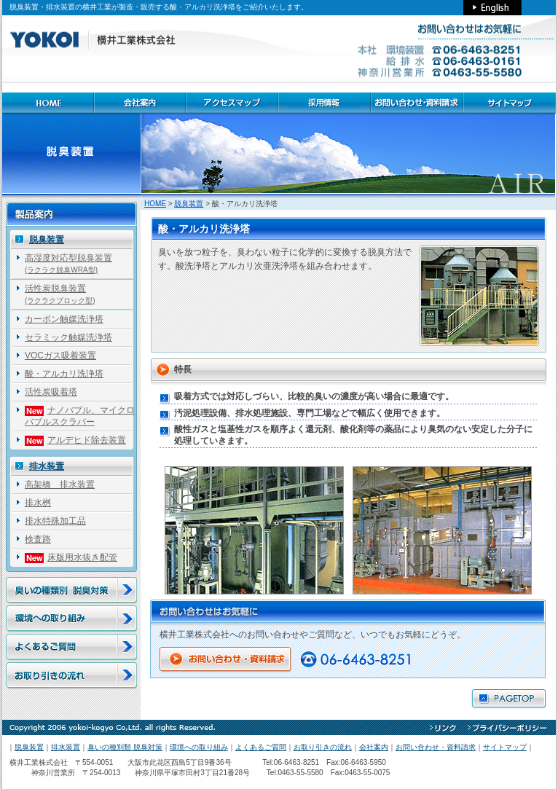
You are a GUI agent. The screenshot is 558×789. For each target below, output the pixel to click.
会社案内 (373, 747)
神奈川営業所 (42, 773)
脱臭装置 (188, 204)
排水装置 (46, 466)
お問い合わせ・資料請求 (436, 747)
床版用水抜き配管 (71, 557)
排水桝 (38, 503)
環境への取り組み (199, 747)
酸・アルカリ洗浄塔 (64, 374)
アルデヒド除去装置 (75, 440)
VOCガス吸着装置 (60, 355)
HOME (155, 204)
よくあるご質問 (260, 747)
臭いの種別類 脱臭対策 (124, 747)
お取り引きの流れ (323, 747)
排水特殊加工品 (55, 521)
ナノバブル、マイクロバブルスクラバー (80, 416)
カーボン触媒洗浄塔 (64, 319)
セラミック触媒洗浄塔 (68, 337)
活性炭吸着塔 (51, 392)
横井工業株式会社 (38, 762)
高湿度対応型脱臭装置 (68, 263)
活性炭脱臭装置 (60, 294)
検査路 (38, 539)
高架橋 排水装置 (60, 484)
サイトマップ (505, 747)
